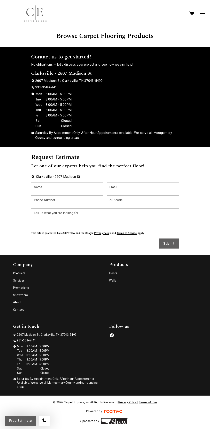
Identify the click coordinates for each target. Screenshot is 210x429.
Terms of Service (127, 233)
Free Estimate (20, 421)
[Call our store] (44, 421)
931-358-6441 (46, 87)
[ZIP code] (143, 200)
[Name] (67, 187)
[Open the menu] (202, 13)
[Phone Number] (67, 200)
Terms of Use (148, 402)
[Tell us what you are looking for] (105, 218)
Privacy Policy (102, 233)
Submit (169, 243)
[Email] (143, 187)
